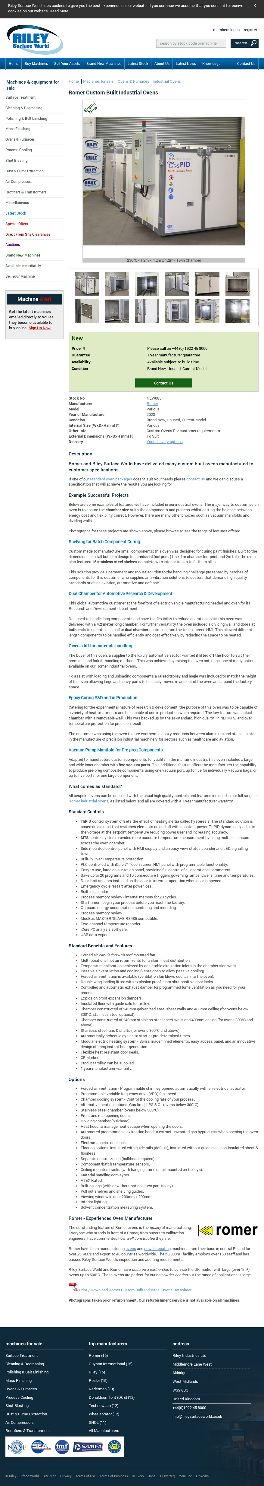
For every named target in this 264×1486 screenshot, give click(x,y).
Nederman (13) (101, 1388)
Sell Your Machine (20, 276)
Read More (59, 10)
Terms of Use (86, 1476)
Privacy (66, 1476)
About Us (161, 63)
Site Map (49, 1476)
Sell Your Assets (67, 63)
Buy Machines (36, 63)
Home (13, 63)
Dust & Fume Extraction (24, 170)
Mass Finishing (17, 128)
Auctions (12, 244)
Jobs (151, 1476)
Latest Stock (138, 63)
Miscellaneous (17, 202)
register (250, 29)
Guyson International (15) (110, 1363)
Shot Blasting (16, 160)
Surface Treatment (20, 97)
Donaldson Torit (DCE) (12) (112, 1397)
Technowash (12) (103, 1405)
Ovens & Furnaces (133, 81)
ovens (131, 1248)
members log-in (226, 29)
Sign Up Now (40, 327)
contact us (195, 479)
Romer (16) (98, 1355)
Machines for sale (98, 81)
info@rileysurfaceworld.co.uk (197, 1416)
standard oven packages (111, 479)
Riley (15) (97, 1372)
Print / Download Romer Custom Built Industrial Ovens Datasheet (135, 1289)
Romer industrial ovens (88, 801)
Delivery (138, 1476)
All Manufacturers (104, 1430)
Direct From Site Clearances (27, 234)
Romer (152, 403)
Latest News (186, 63)
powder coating (157, 1248)
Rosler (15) (98, 1380)
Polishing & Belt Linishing (26, 118)
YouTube (185, 1476)
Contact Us (246, 63)
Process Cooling (18, 149)
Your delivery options (165, 441)
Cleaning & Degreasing (23, 107)
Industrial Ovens (167, 81)
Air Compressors (18, 181)
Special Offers (16, 223)
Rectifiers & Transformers (25, 192)
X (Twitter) (167, 1476)
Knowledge (211, 63)
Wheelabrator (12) (104, 1413)
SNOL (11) (97, 1422)
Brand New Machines (103, 63)
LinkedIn (202, 1476)
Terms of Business (114, 1476)
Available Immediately (23, 265)
